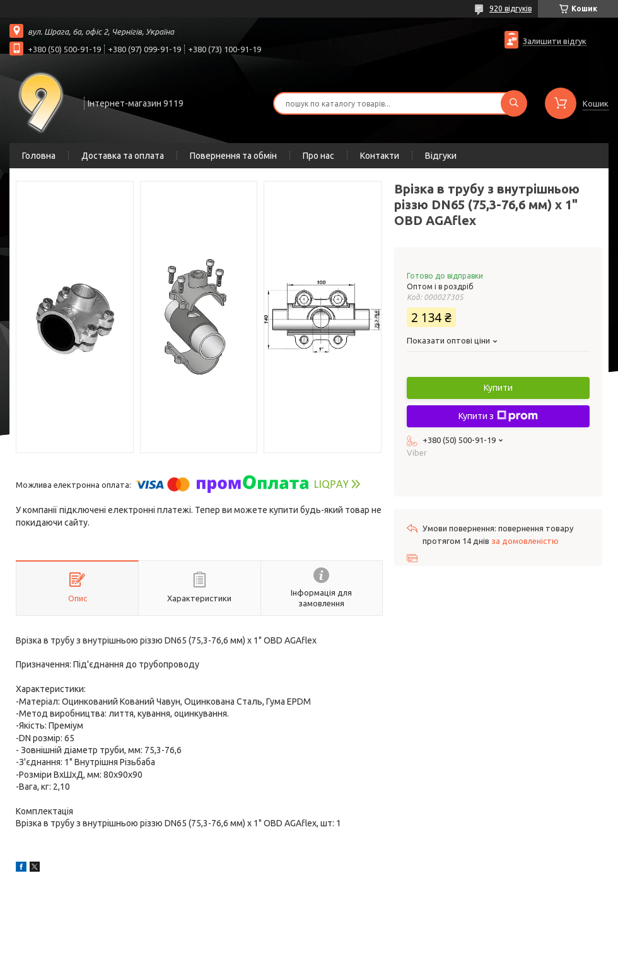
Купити (498, 388)
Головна (38, 155)
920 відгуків (510, 8)
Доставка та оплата (122, 155)
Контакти (379, 155)
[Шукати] (514, 103)
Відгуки (441, 155)
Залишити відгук (554, 41)
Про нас (318, 155)
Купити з (498, 416)
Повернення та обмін (233, 155)
